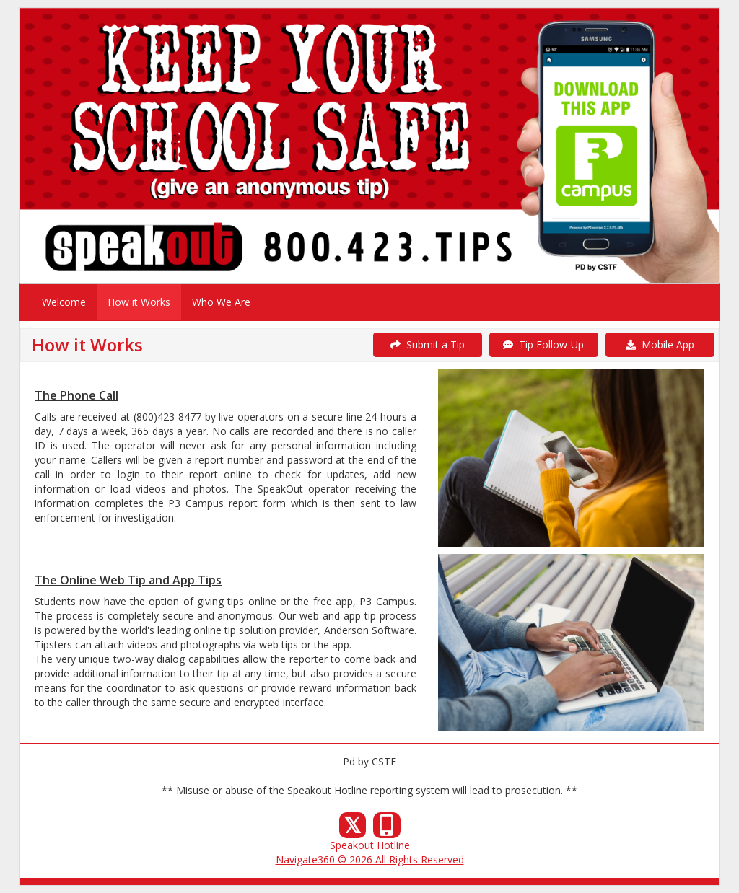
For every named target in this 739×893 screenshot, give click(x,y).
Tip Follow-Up (543, 344)
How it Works (139, 302)
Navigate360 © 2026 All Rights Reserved (370, 859)
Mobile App (660, 344)
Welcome (64, 302)
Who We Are (221, 302)
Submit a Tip (427, 344)
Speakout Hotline (370, 845)
